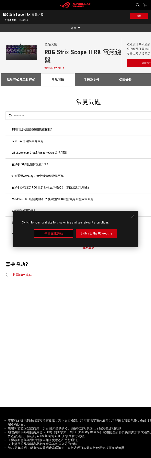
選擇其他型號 (54, 68)
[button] (5, 5)
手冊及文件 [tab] (91, 80)
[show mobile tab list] (75, 28)
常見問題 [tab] (58, 80)
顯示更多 (88, 247)
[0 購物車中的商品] (145, 5)
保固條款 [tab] (125, 80)
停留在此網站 (53, 233)
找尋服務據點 (22, 275)
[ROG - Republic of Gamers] (75, 5)
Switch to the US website (96, 233)
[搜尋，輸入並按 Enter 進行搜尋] (137, 5)
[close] (133, 216)
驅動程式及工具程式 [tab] (21, 80)
